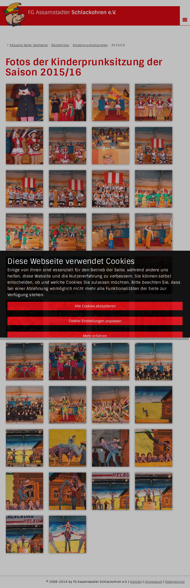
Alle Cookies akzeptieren (95, 306)
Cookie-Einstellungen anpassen (95, 321)
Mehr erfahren (95, 336)
